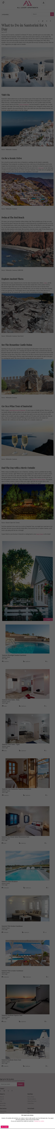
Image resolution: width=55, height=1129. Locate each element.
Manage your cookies (39, 1121)
